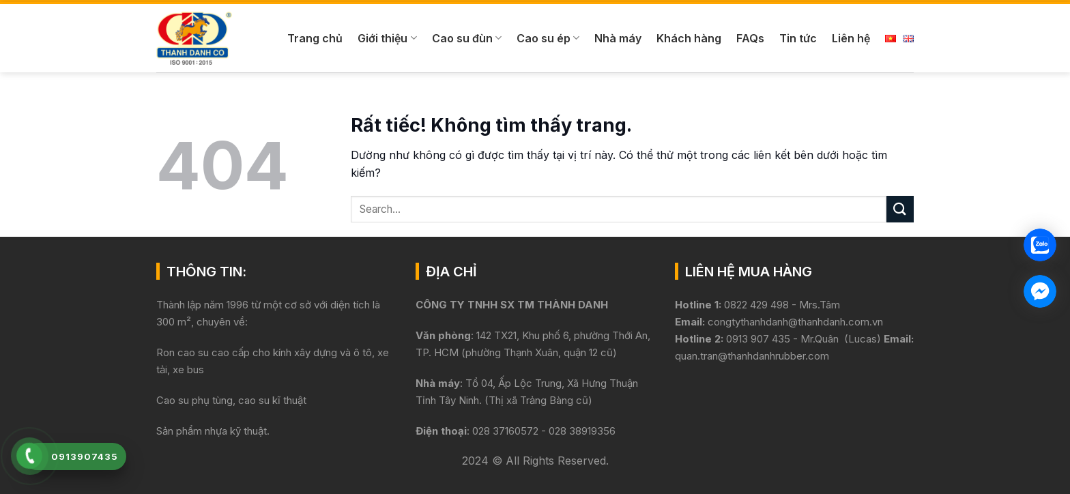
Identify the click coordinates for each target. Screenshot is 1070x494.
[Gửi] (900, 209)
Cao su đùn (467, 38)
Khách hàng (688, 38)
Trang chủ (315, 38)
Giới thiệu (387, 38)
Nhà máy (617, 38)
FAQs (750, 38)
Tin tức (798, 38)
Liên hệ (851, 38)
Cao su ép (548, 38)
